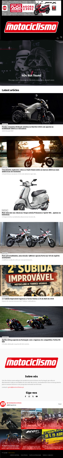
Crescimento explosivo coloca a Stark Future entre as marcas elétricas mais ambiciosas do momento (30, 171)
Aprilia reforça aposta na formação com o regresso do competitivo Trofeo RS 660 (31, 341)
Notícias (5, 124)
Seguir (60, 404)
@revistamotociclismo (14, 403)
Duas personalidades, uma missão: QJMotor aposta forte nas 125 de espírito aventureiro (31, 257)
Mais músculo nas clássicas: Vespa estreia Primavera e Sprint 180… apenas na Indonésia (31, 214)
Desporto (5, 296)
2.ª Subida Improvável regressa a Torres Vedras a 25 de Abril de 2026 (28, 299)
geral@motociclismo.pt (16, 387)
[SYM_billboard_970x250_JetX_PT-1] (31, 15)
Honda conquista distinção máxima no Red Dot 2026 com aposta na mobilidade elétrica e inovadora (27, 128)
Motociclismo (11, 452)
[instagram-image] (10, 418)
